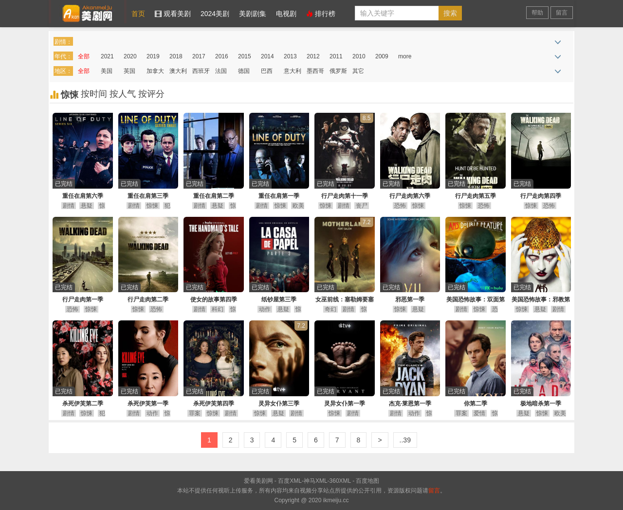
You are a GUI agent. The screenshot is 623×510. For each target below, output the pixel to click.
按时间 (95, 94)
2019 (153, 56)
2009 (381, 56)
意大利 (292, 71)
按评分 (151, 94)
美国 (106, 71)
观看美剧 (173, 14)
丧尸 (361, 205)
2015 (244, 56)
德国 (244, 71)
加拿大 (155, 71)
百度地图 (367, 480)
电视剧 (286, 14)
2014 (267, 56)
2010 (359, 56)
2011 (336, 56)
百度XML (290, 480)
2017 (198, 56)
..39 (405, 440)
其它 (358, 71)
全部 (84, 56)
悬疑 (86, 205)
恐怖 (400, 205)
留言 (562, 12)
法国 (221, 71)
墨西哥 (315, 71)
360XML (340, 480)
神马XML (316, 480)
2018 (176, 56)
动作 (265, 309)
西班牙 (201, 71)
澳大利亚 (178, 73)
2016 (221, 56)
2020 (130, 56)
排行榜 (320, 14)
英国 (129, 71)
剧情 (68, 205)
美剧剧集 (252, 14)
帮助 (537, 12)
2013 (290, 56)
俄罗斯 (338, 71)
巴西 (267, 71)
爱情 (479, 413)
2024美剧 (215, 14)
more (404, 56)
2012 (313, 56)
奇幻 (330, 309)
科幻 (217, 309)
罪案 (195, 413)
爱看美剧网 (88, 11)
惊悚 (152, 205)
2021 (107, 56)
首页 (138, 14)
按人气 (124, 94)
